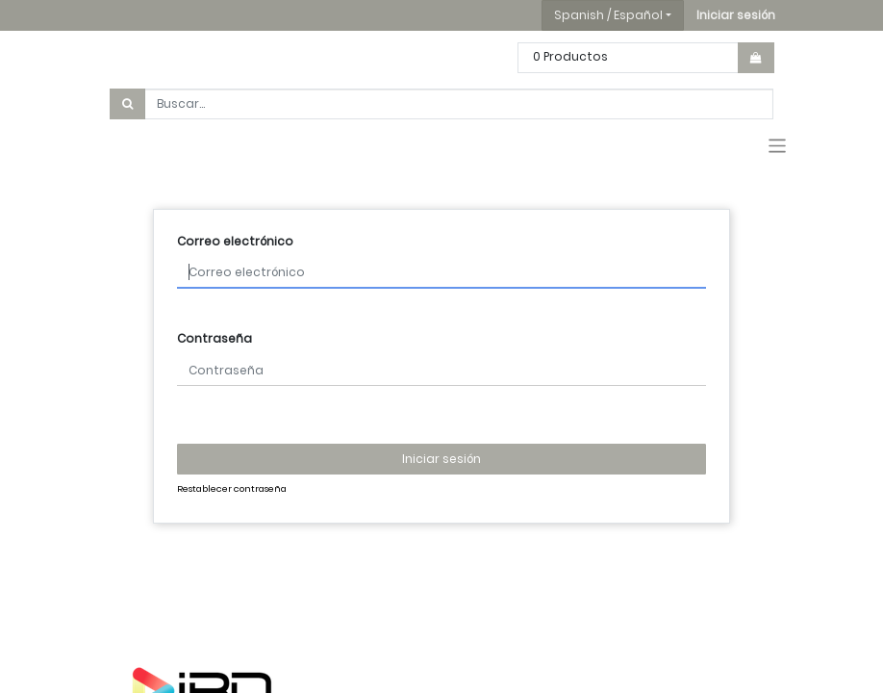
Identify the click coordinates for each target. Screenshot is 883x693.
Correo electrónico (235, 241)
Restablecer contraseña (232, 488)
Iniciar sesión (441, 458)
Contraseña (214, 338)
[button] (736, 15)
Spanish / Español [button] (608, 15)
